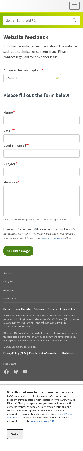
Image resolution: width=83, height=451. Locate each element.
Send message (18, 251)
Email (7, 130)
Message (10, 182)
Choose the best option (22, 70)
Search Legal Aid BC (42, 20)
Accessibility (67, 309)
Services (8, 273)
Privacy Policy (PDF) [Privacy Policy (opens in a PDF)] (14, 353)
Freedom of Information (43, 353)
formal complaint (51, 238)
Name (8, 112)
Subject (9, 164)
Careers (52, 309)
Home (7, 309)
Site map (39, 309)
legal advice (45, 229)
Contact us (10, 298)
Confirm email (14, 145)
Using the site (22, 309)
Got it (15, 434)
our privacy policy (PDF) (43, 421)
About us (8, 290)
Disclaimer (68, 353)
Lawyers (8, 281)
